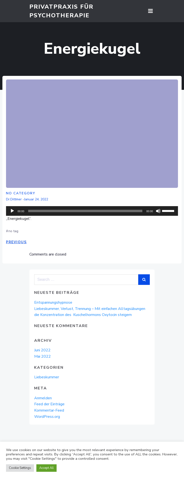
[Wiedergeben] (12, 211)
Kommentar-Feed (49, 410)
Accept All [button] (46, 468)
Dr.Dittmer (14, 199)
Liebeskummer (46, 377)
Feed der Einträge (49, 404)
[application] (92, 211)
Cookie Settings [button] (20, 468)
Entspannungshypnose (53, 302)
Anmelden (43, 398)
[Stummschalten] (158, 211)
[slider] (85, 211)
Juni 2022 (42, 350)
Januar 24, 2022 (36, 199)
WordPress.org (47, 416)
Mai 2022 (42, 356)
